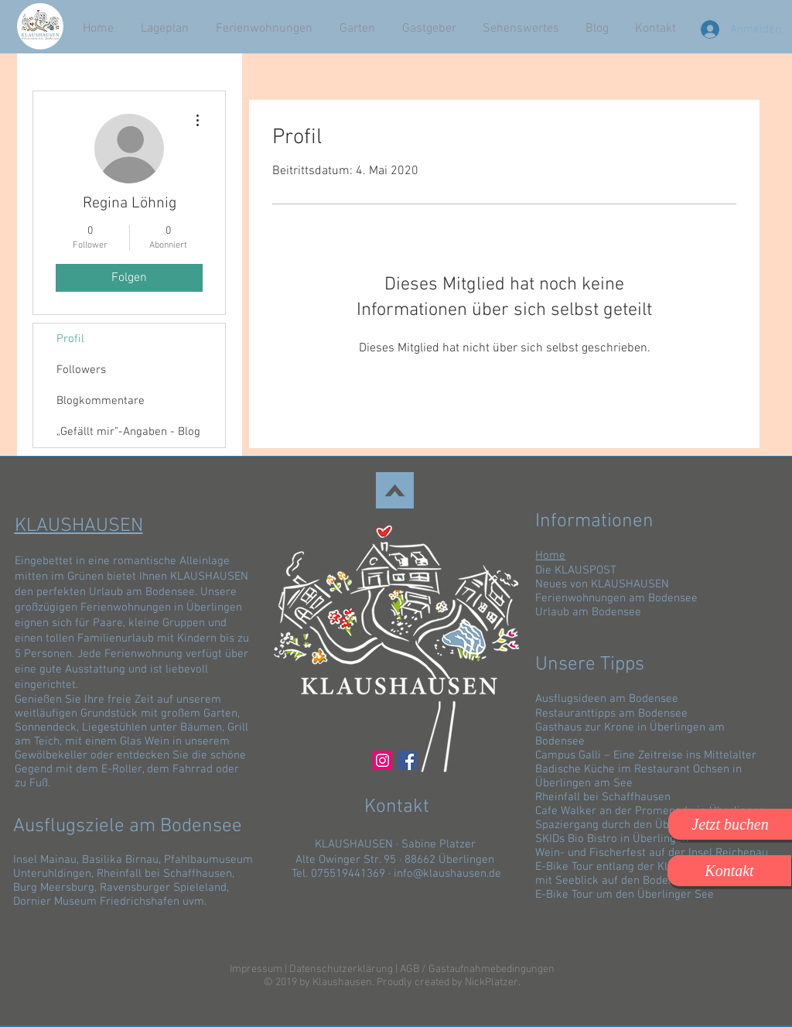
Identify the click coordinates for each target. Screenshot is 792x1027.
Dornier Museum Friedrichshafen (96, 902)
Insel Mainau (45, 860)
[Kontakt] (729, 870)
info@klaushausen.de (447, 874)
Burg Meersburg (53, 888)
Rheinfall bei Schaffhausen (164, 874)
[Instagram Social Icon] (382, 760)
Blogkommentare (100, 401)
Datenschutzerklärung (341, 969)
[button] (730, 824)
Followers (81, 370)
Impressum (256, 969)
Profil (70, 339)
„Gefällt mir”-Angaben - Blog (128, 432)
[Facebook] (407, 760)
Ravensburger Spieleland (163, 888)
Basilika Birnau (120, 860)
